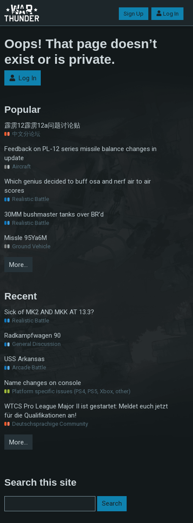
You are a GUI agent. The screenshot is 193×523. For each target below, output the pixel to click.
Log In (167, 13)
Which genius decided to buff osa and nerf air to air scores (77, 186)
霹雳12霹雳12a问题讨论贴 (42, 125)
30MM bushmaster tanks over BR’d (54, 214)
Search (112, 503)
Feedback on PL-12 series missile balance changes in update (80, 153)
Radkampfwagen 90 (32, 335)
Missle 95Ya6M (25, 238)
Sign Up (134, 13)
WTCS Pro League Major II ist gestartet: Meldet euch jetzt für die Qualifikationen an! (86, 410)
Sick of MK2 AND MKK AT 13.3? (49, 312)
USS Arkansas (24, 359)
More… (18, 265)
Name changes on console (42, 383)
